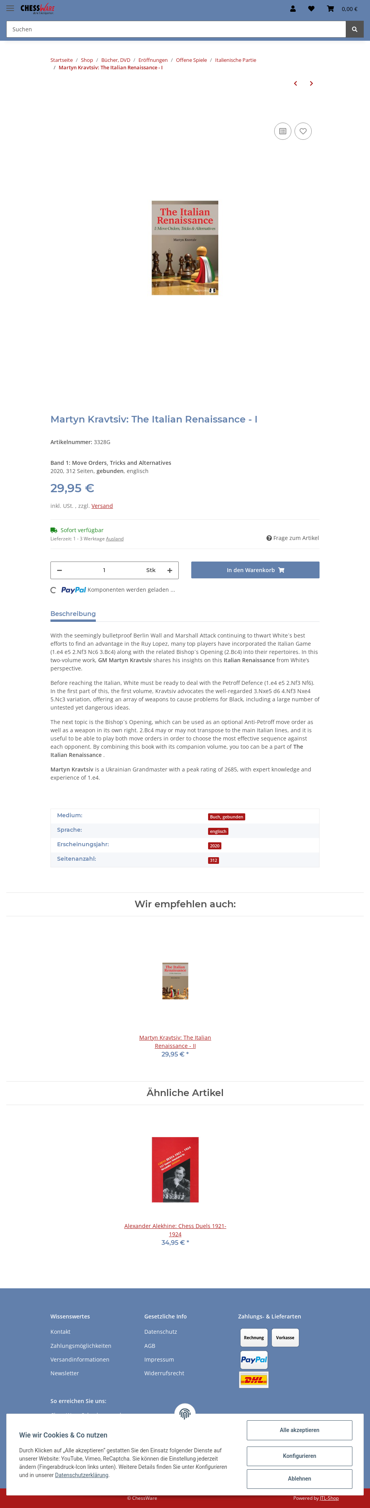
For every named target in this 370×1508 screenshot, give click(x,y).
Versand (102, 505)
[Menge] (104, 570)
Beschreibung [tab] (73, 614)
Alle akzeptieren (299, 1430)
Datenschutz (160, 1331)
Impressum (159, 1359)
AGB (149, 1345)
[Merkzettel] (311, 8)
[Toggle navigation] (10, 5)
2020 (214, 846)
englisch (218, 831)
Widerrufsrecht (164, 1373)
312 (213, 860)
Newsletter (64, 1373)
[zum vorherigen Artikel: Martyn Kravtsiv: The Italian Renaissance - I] (295, 83)
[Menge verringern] (59, 570)
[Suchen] (176, 29)
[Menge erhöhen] (169, 570)
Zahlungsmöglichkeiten (80, 1345)
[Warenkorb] (342, 8)
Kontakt (60, 1331)
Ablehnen (299, 1478)
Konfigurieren (299, 1456)
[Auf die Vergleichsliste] (282, 131)
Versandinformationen (80, 1359)
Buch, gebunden (226, 817)
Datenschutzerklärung (81, 1475)
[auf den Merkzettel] (303, 131)
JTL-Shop (329, 1498)
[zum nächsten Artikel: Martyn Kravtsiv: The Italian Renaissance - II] (312, 83)
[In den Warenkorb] (56, 109)
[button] (293, 8)
